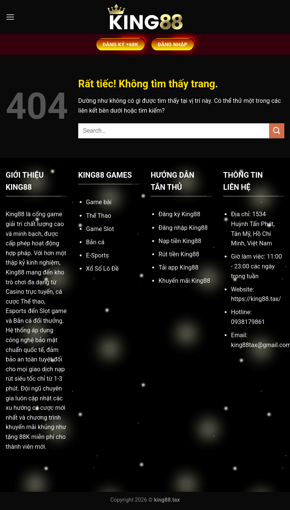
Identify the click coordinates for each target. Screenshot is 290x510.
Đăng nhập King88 (183, 227)
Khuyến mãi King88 (184, 280)
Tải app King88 (179, 267)
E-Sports (97, 255)
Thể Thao (98, 215)
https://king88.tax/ (256, 298)
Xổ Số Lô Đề (102, 268)
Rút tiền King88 (179, 254)
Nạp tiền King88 (180, 241)
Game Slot (100, 229)
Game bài (99, 202)
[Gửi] (276, 130)
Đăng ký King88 (180, 214)
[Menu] (10, 17)
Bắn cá (95, 242)
